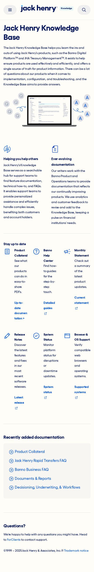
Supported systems (81, 392)
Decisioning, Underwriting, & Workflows (44, 487)
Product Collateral (27, 452)
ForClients (14, 539)
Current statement (81, 303)
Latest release (19, 403)
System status (48, 392)
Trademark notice (76, 550)
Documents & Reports (30, 478)
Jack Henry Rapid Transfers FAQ (38, 461)
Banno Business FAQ (29, 470)
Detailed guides (49, 308)
